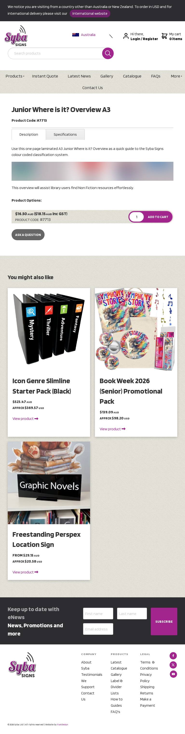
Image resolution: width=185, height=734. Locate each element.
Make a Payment (147, 702)
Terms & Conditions (149, 665)
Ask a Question (28, 235)
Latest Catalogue (119, 665)
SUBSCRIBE (164, 621)
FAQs (155, 75)
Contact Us (92, 87)
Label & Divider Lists (117, 686)
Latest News (79, 75)
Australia (83, 34)
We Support (88, 683)
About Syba (86, 665)
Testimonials (90, 674)
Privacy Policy (146, 677)
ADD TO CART (158, 217)
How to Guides (117, 702)
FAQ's (115, 711)
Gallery (106, 75)
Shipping (147, 687)
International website (90, 13)
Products (14, 75)
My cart (171, 36)
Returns (146, 693)
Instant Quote (45, 75)
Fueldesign (62, 724)
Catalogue (132, 75)
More (175, 75)
